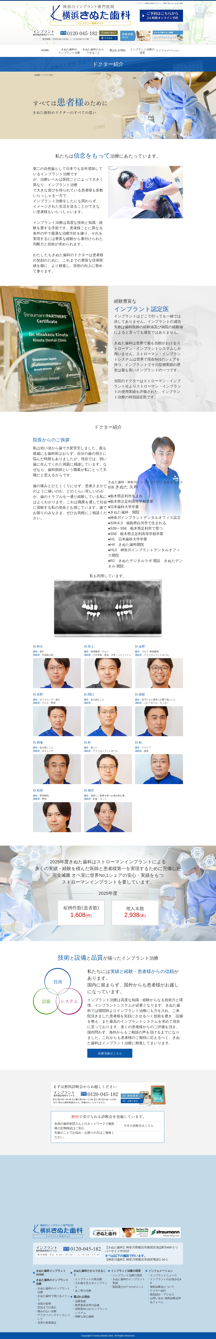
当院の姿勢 (44, 1303)
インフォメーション (168, 50)
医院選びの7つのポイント (128, 1286)
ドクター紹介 (158, 1290)
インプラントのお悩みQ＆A (166, 1281)
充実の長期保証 (47, 1322)
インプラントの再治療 (88, 1279)
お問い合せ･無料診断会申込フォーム (165, 1300)
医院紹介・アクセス (162, 1294)
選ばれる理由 (117, 50)
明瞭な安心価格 (84, 1316)
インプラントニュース (163, 1275)
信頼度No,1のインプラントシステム (91, 1310)
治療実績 (80, 1301)
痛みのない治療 (47, 1311)
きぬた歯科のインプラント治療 (54, 1290)
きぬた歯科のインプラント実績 (128, 1281)
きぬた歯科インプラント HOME (51, 1272)
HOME (45, 50)
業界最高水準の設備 (87, 1305)
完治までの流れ (47, 1307)
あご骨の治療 (83, 1290)
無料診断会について (162, 1286)
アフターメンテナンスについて (54, 1317)
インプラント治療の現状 (127, 1275)
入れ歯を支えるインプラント (91, 1284)
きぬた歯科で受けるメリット (54, 1298)
